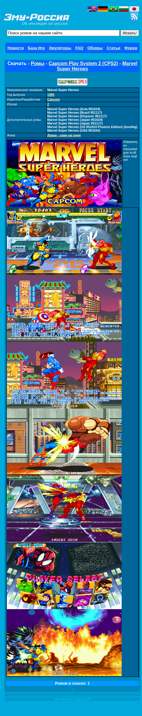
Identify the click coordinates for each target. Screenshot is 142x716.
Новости (15, 48)
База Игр (36, 48)
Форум (130, 48)
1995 (50, 94)
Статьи (113, 48)
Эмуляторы (60, 48)
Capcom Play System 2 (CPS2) (83, 63)
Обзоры (95, 48)
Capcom (53, 99)
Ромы (37, 63)
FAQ (79, 48)
